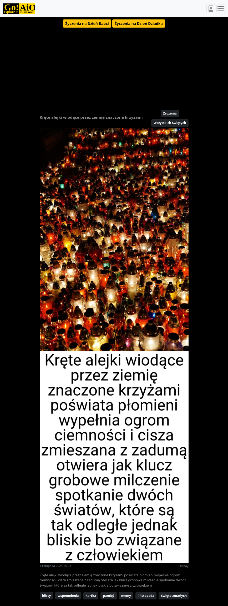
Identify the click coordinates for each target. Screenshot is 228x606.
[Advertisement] (114, 66)
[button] (87, 23)
